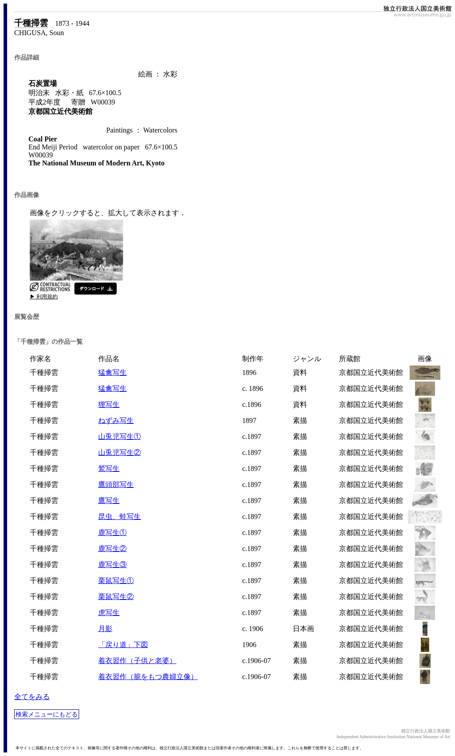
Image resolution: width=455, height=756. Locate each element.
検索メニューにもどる (47, 714)
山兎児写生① (119, 436)
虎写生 (109, 612)
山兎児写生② (119, 452)
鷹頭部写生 (116, 484)
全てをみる (32, 696)
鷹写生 (109, 500)
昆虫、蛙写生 (119, 516)
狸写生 (109, 404)
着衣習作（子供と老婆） (137, 660)
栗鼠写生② (116, 596)
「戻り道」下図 (123, 644)
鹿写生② (112, 548)
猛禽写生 (112, 372)
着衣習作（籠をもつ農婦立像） (148, 676)
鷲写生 (109, 468)
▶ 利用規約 (44, 297)
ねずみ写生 (116, 420)
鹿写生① (112, 532)
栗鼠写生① (116, 580)
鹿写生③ (112, 564)
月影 (105, 628)
